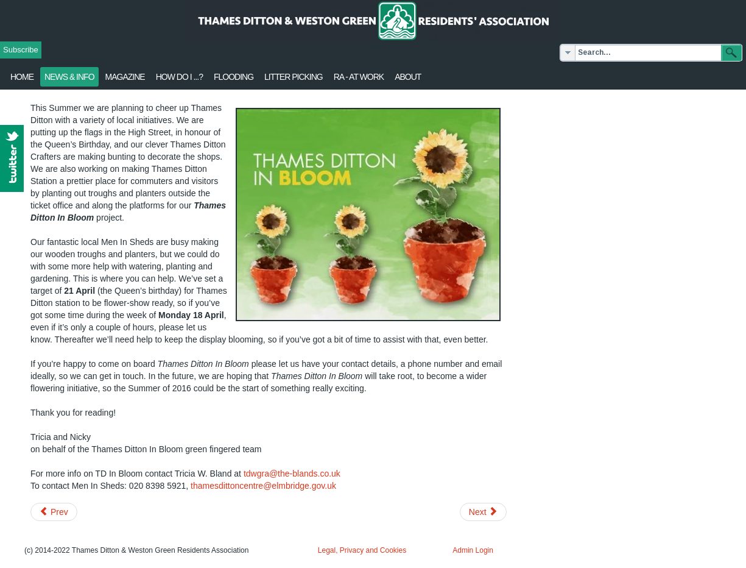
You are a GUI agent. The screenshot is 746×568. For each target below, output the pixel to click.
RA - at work (359, 77)
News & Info (69, 77)
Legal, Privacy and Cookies (362, 550)
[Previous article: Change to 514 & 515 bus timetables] (53, 512)
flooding (233, 77)
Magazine (125, 77)
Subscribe (20, 49)
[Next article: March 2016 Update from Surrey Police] (483, 512)
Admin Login (472, 550)
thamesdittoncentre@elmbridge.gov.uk (263, 486)
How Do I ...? (179, 77)
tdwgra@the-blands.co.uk (292, 473)
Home (21, 77)
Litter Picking (293, 77)
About (408, 77)
